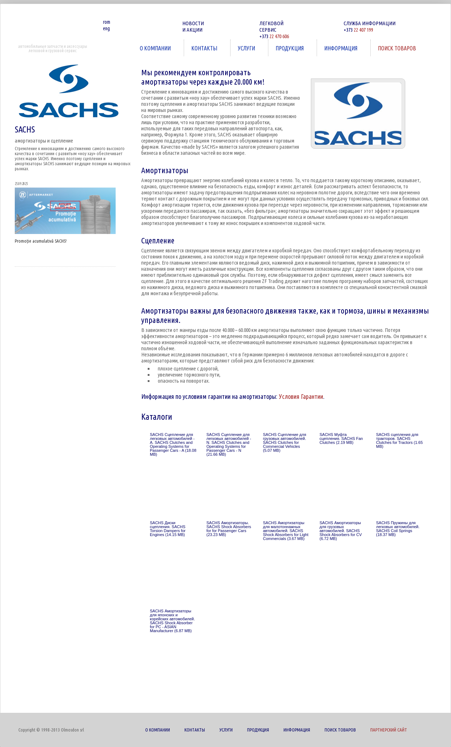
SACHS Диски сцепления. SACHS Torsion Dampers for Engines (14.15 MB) (168, 529)
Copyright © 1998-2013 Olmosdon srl (51, 729)
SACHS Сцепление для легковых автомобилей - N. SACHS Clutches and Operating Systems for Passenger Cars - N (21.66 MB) (228, 444)
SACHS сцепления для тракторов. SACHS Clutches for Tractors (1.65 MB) (399, 441)
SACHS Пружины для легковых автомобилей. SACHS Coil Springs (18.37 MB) (398, 529)
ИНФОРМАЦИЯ (341, 48)
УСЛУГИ (247, 48)
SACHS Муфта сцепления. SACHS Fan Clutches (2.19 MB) (341, 439)
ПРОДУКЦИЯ (290, 48)
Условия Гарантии (301, 396)
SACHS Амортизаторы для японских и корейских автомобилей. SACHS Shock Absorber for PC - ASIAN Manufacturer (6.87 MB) (172, 621)
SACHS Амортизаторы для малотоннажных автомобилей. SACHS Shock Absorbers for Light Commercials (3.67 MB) (285, 531)
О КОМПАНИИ (156, 48)
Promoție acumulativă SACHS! (41, 240)
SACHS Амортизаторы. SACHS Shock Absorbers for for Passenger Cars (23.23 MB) (228, 529)
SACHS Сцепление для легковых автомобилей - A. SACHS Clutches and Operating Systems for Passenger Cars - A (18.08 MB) (173, 444)
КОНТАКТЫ (205, 48)
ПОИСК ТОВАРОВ (398, 48)
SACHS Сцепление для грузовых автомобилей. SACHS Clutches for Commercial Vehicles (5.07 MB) (284, 443)
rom (106, 22)
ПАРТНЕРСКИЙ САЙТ (388, 729)
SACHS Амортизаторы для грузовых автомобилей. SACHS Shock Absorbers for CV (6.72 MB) (341, 531)
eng (106, 28)
